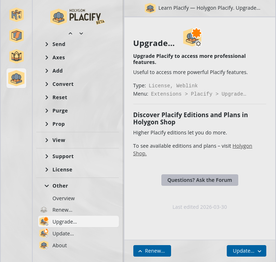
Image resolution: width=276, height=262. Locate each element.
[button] (17, 15)
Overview (63, 198)
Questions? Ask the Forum (199, 178)
